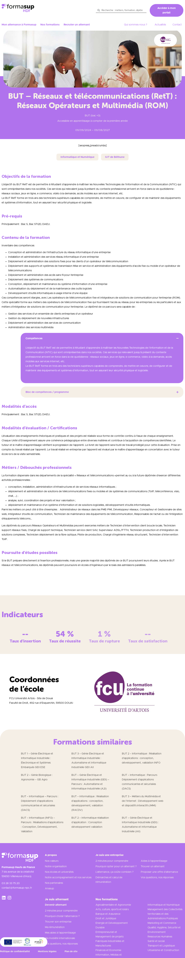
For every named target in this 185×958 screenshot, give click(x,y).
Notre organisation (56, 866)
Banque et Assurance (108, 914)
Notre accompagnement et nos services (68, 877)
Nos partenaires (54, 883)
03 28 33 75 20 (11, 883)
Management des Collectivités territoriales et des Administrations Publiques (165, 914)
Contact (177, 24)
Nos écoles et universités (59, 872)
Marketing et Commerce (162, 923)
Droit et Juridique (106, 918)
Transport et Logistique (161, 945)
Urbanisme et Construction (163, 950)
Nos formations (50, 24)
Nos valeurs (51, 861)
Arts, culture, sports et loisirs (112, 909)
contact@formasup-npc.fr (17, 888)
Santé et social (156, 941)
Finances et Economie (108, 950)
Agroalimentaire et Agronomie (113, 905)
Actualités (160, 24)
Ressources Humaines (160, 936)
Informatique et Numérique (164, 905)
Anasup (49, 888)
